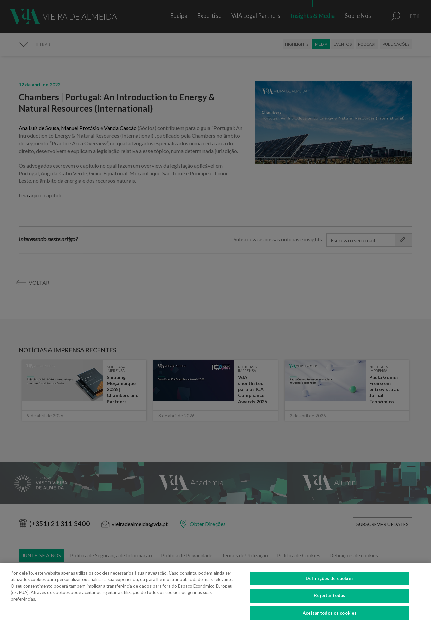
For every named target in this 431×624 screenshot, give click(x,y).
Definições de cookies (330, 582)
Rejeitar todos (329, 599)
